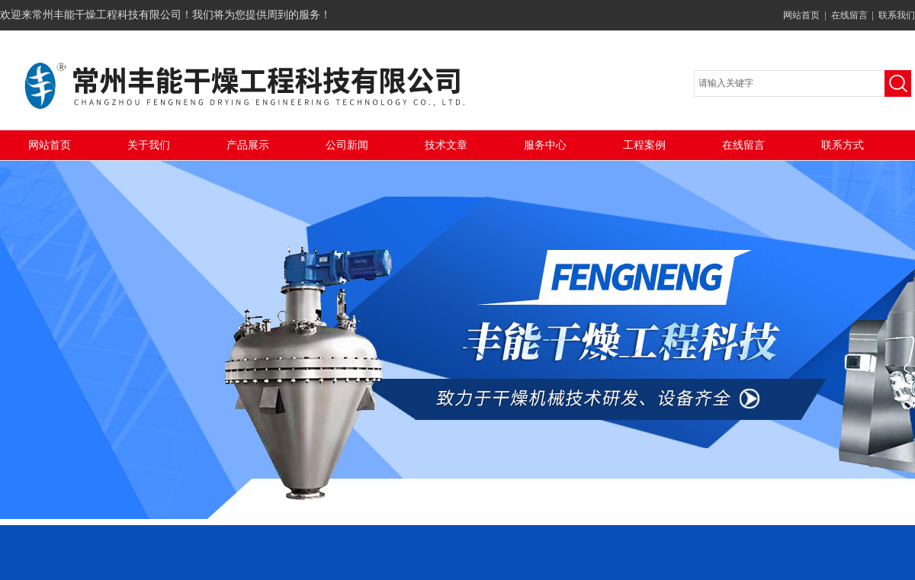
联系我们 (896, 15)
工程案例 (644, 145)
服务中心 (545, 145)
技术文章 (446, 145)
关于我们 (148, 145)
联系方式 (842, 145)
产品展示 (247, 145)
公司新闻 (347, 145)
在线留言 (849, 15)
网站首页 (801, 15)
